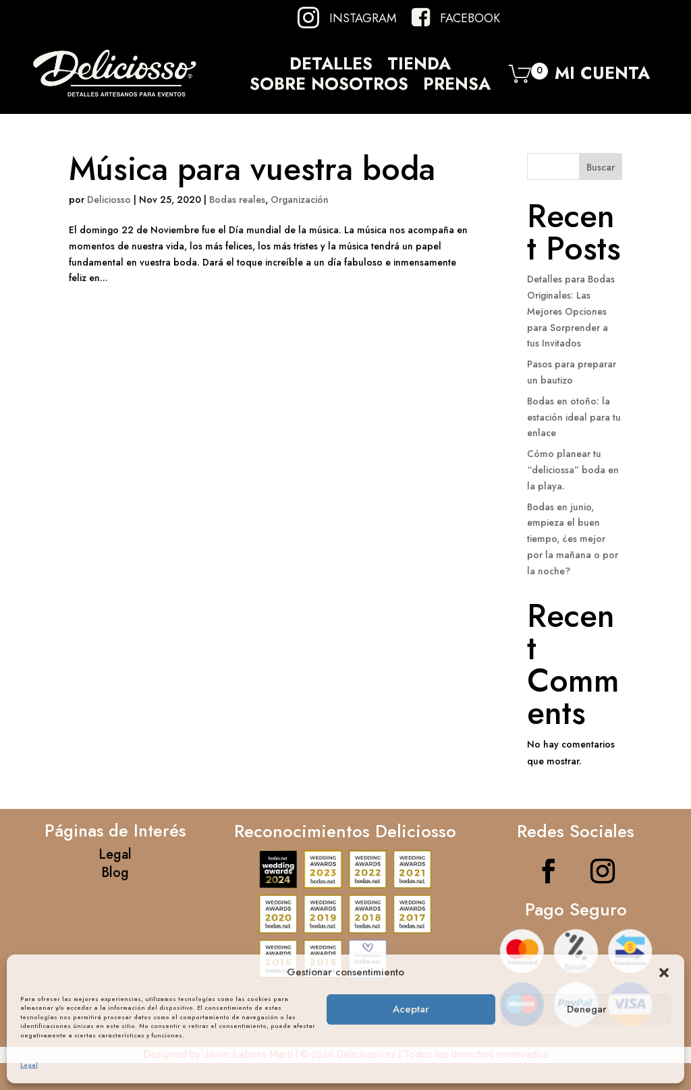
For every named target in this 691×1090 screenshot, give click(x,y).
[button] (664, 972)
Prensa (457, 86)
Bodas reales (237, 199)
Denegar (587, 1009)
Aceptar (411, 1009)
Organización (300, 199)
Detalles (330, 66)
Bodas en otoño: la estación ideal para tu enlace (574, 417)
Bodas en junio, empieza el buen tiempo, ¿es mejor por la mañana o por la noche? (572, 539)
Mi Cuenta (602, 76)
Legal (29, 1064)
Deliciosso (109, 199)
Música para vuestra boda (252, 169)
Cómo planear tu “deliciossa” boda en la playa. (573, 470)
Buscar (600, 167)
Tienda (419, 66)
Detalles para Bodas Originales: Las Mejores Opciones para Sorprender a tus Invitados (571, 311)
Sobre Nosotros (329, 86)
